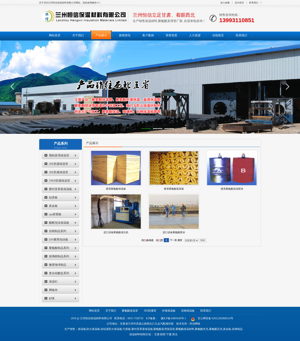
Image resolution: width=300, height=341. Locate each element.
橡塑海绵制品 (57, 264)
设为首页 (239, 2)
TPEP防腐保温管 (59, 180)
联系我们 (253, 2)
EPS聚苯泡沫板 (58, 239)
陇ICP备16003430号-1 (173, 318)
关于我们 (110, 310)
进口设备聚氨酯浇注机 (116, 232)
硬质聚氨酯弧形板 (174, 188)
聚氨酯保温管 (130, 310)
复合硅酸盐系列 (59, 273)
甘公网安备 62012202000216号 (215, 318)
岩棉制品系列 (57, 231)
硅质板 (53, 197)
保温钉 (53, 281)
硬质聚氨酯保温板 (116, 188)
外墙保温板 (168, 310)
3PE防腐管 (150, 310)
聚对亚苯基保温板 (60, 189)
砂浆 (52, 298)
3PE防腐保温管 (58, 172)
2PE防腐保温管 (58, 163)
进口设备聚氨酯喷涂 (174, 232)
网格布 (53, 289)
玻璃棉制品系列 (59, 256)
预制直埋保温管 (59, 155)
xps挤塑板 (55, 214)
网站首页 (94, 310)
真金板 (53, 205)
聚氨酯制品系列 (59, 247)
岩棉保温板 (188, 310)
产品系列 (61, 143)
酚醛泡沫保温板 (59, 222)
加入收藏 (225, 2)
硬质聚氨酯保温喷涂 (232, 188)
